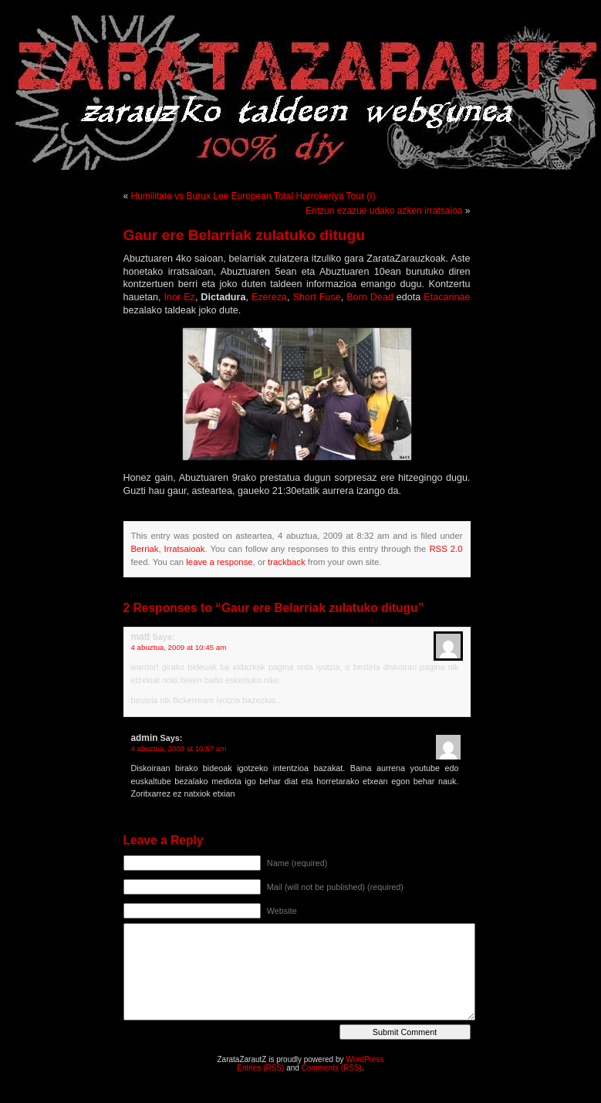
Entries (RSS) (260, 1068)
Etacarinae (447, 297)
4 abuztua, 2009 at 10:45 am (179, 647)
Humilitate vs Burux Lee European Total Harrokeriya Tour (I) (253, 196)
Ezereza (269, 297)
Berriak (145, 548)
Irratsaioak (184, 548)
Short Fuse (317, 297)
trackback (286, 562)
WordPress (364, 1059)
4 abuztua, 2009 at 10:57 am (179, 748)
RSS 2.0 (445, 548)
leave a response (219, 562)
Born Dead (369, 297)
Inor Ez (179, 297)
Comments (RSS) (332, 1068)
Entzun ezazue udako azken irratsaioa (384, 210)
